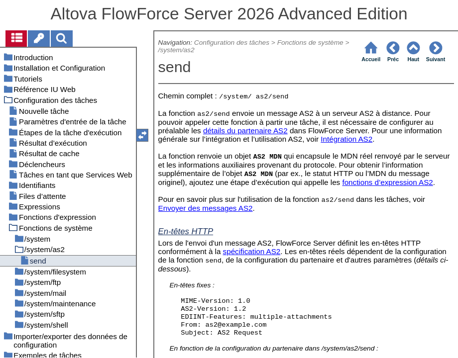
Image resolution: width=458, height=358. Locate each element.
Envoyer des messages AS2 (205, 208)
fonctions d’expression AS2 (387, 182)
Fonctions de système (310, 42)
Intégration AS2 (346, 139)
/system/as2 (176, 50)
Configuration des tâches (231, 42)
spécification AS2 (252, 251)
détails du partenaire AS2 (245, 130)
